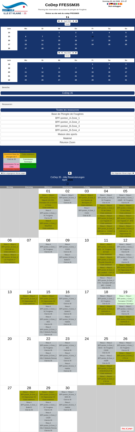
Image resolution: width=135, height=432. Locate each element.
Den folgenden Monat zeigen (123, 173)
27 (26, 48)
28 (43, 48)
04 (106, 191)
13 (26, 40)
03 (87, 191)
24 (93, 44)
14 (9, 33)
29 (59, 48)
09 (67, 240)
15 (9, 36)
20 (26, 44)
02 (67, 191)
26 (126, 44)
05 (125, 191)
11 (109, 36)
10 (126, 68)
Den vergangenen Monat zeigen (13, 173)
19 (126, 40)
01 (48, 191)
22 (59, 44)
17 (93, 40)
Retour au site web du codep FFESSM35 (62, 13)
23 (76, 44)
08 (48, 240)
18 (109, 40)
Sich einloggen (114, 6)
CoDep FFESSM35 (62, 5)
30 (76, 48)
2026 (70, 180)
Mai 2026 (67, 53)
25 (109, 44)
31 (126, 80)
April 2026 (67, 21)
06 (10, 240)
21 (43, 44)
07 (29, 240)
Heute (67, 24)
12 (126, 36)
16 (9, 40)
